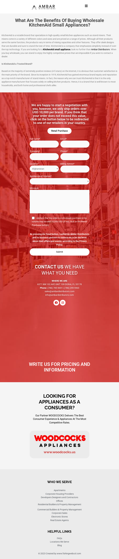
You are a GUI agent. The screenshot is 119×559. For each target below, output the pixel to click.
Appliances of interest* (59, 179)
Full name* (44, 143)
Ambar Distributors (100, 49)
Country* (44, 167)
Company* (44, 155)
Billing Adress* (74, 168)
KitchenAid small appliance (56, 49)
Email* (74, 143)
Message (59, 200)
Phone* (74, 155)
